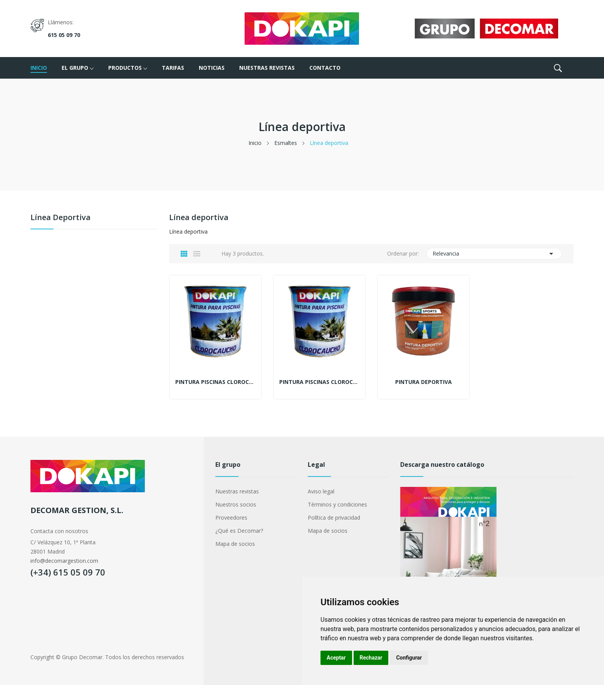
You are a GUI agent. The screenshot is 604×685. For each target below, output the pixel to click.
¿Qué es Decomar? (239, 530)
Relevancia (494, 253)
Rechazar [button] (371, 658)
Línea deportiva (60, 218)
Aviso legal (321, 491)
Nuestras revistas (237, 491)
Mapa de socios (235, 543)
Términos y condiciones (337, 504)
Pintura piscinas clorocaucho (215, 382)
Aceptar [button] (336, 658)
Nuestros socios (235, 504)
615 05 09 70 (64, 35)
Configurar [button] (409, 658)
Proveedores (231, 517)
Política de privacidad (334, 517)
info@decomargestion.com (64, 560)
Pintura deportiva (423, 382)
